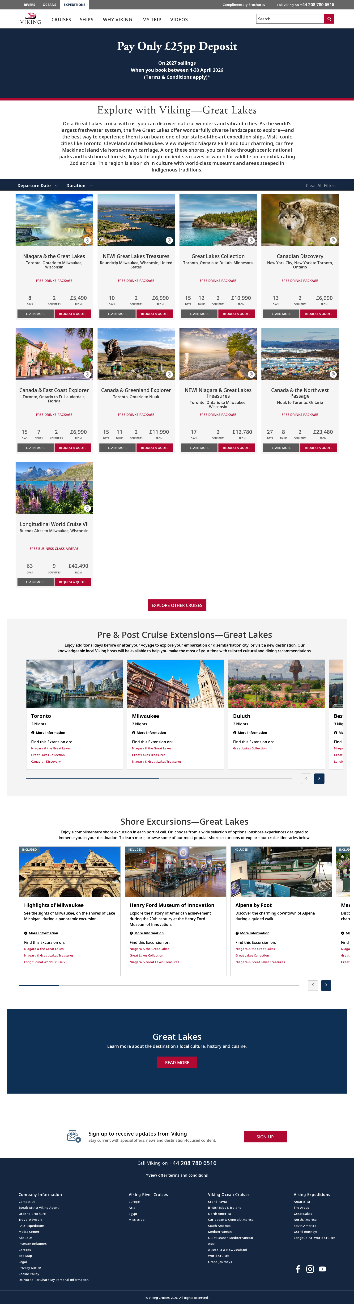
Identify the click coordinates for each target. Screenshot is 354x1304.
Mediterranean (220, 1231)
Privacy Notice (30, 1268)
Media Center (29, 1231)
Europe (134, 1202)
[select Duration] (79, 184)
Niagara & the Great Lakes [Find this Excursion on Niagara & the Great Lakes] (44, 949)
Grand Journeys (220, 1262)
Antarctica (302, 1202)
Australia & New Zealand (227, 1250)
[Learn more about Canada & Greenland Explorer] (136, 354)
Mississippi (137, 1219)
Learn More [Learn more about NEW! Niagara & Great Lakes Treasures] (199, 448)
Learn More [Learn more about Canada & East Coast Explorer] (35, 448)
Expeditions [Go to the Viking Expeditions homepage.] (74, 4)
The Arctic (302, 1207)
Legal (23, 1262)
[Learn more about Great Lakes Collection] (218, 220)
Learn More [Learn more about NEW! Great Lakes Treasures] (117, 314)
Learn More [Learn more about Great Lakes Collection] (199, 314)
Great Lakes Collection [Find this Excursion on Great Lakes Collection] (146, 955)
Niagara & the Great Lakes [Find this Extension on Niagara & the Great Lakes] (51, 748)
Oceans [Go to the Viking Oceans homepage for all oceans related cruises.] (49, 4)
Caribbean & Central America (231, 1219)
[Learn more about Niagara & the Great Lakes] (54, 220)
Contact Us (27, 1202)
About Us (26, 1238)
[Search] (329, 19)
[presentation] (306, 778)
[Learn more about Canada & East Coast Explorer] (54, 354)
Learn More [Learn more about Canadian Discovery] (281, 314)
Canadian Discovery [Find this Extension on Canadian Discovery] (46, 761)
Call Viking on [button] (305, 4)
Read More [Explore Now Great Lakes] (177, 1062)
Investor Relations (33, 1243)
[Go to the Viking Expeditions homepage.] (30, 18)
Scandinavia (217, 1202)
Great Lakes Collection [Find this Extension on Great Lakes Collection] (48, 755)
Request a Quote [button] (72, 314)
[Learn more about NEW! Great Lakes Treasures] (136, 220)
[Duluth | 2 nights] (276, 684)
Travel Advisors (31, 1219)
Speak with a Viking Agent (39, 1207)
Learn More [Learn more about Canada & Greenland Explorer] (117, 448)
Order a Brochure (32, 1214)
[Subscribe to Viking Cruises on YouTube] (322, 1269)
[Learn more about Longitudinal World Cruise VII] (54, 488)
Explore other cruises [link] (177, 605)
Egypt (133, 1214)
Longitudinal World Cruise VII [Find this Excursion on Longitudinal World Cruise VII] (45, 962)
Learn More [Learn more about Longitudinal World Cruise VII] (35, 582)
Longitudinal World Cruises (315, 1238)
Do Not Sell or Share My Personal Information (54, 1280)
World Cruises (218, 1256)
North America (219, 1214)
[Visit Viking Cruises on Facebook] (298, 1269)
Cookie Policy (29, 1274)
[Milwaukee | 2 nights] (175, 684)
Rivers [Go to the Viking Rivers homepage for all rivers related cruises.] (29, 4)
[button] (87, 240)
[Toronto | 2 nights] (74, 684)
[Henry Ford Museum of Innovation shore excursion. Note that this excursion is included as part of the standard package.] (175, 872)
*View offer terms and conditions (177, 1175)
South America (219, 1226)
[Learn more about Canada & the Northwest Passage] (300, 354)
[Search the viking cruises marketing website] (290, 19)
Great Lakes (303, 1214)
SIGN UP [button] (265, 1137)
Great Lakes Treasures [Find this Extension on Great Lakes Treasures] (148, 755)
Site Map (25, 1256)
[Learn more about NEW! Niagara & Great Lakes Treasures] (218, 354)
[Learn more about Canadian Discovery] (300, 220)
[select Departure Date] (38, 184)
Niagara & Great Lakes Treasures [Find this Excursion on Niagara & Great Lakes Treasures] (48, 955)
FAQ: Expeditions (32, 1226)
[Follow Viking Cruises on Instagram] (310, 1269)
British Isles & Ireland (224, 1207)
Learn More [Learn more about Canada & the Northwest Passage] (281, 448)
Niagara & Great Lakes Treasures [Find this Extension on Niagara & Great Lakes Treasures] (156, 761)
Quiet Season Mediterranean (230, 1238)
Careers (25, 1250)
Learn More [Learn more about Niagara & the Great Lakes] (35, 314)
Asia (132, 1207)
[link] (61, 20)
